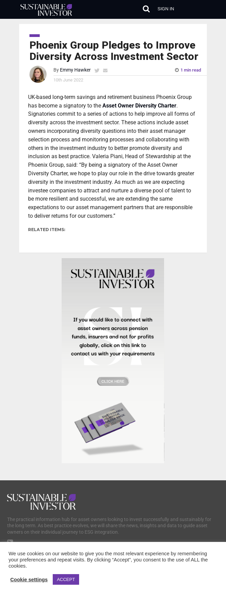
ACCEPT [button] (66, 579)
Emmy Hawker (75, 70)
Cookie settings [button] (29, 579)
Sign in (166, 8)
